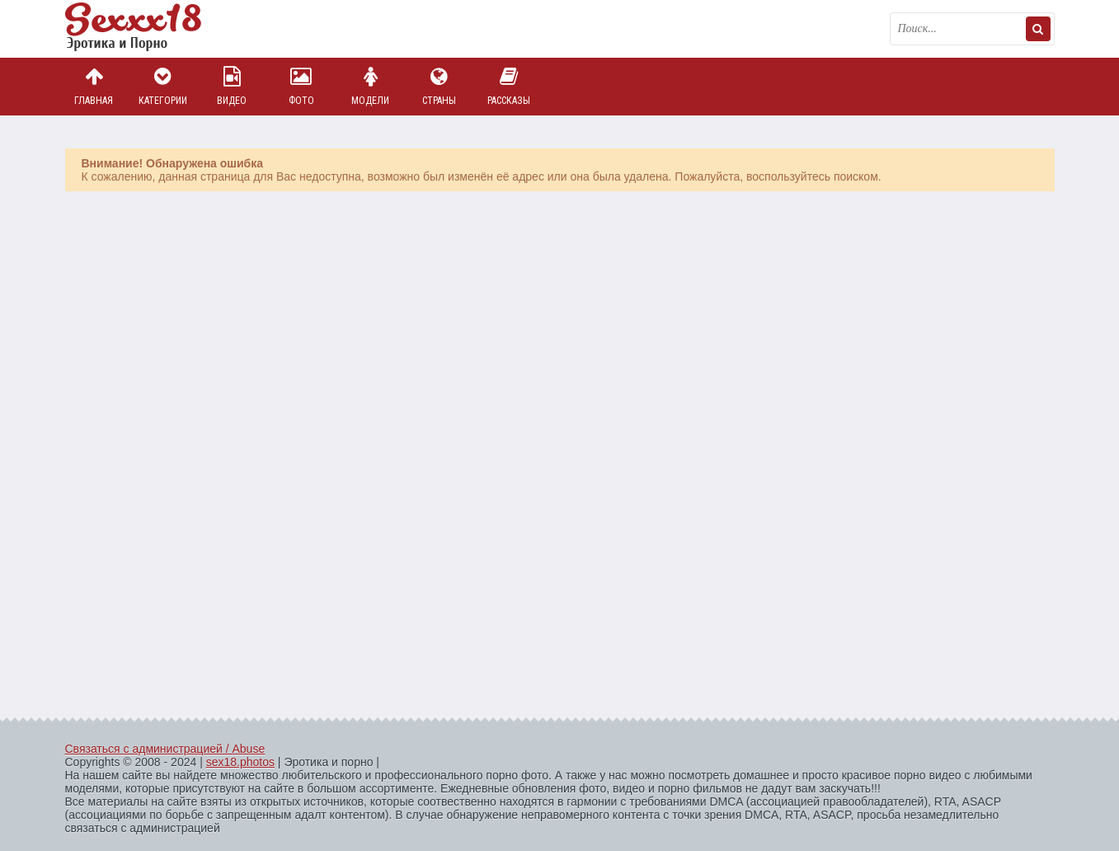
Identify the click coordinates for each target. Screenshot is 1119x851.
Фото (301, 86)
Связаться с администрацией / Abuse (165, 748)
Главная (94, 86)
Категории (162, 86)
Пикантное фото (147, 29)
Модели (370, 86)
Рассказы (509, 86)
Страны (439, 86)
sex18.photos (240, 762)
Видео (232, 86)
